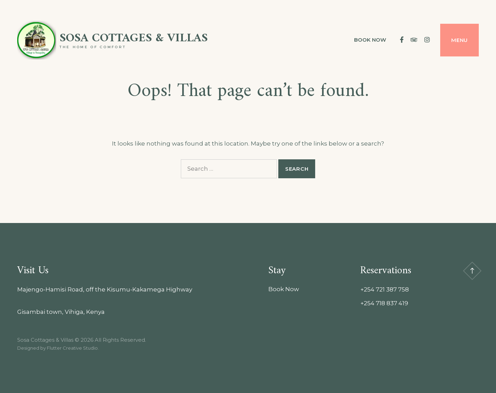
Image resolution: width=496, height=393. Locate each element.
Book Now (370, 39)
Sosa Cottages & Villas (134, 38)
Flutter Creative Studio (72, 348)
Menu (459, 40)
